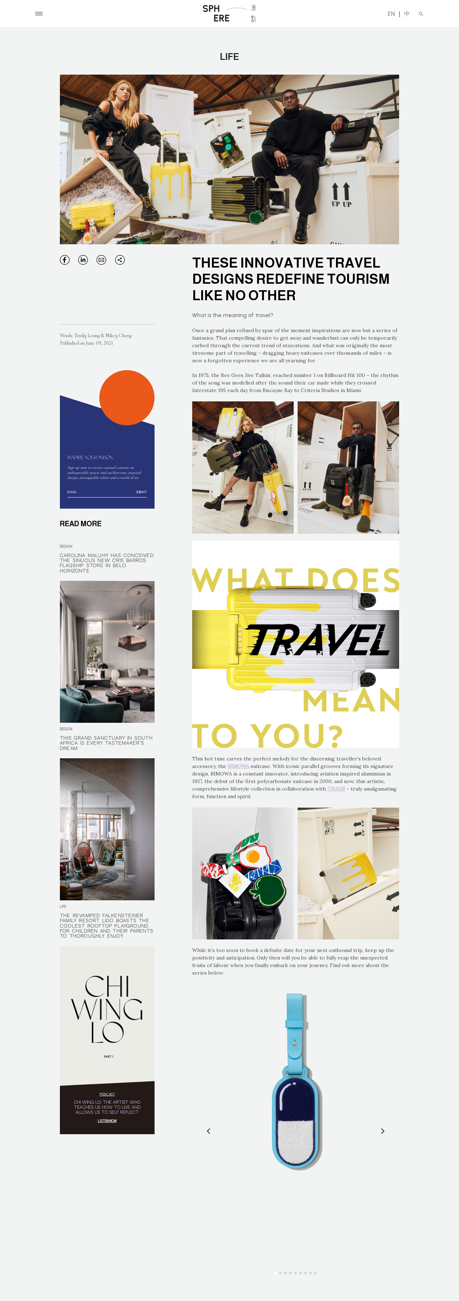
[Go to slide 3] (285, 1273)
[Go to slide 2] (280, 1273)
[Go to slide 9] (315, 1273)
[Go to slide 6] (300, 1273)
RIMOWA (238, 766)
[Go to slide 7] (305, 1273)
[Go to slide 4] (290, 1273)
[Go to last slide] (209, 1131)
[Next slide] (382, 1131)
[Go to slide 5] (295, 1273)
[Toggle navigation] (38, 13)
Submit (141, 492)
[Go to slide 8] (310, 1273)
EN (391, 14)
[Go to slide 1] (276, 1273)
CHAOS (336, 789)
